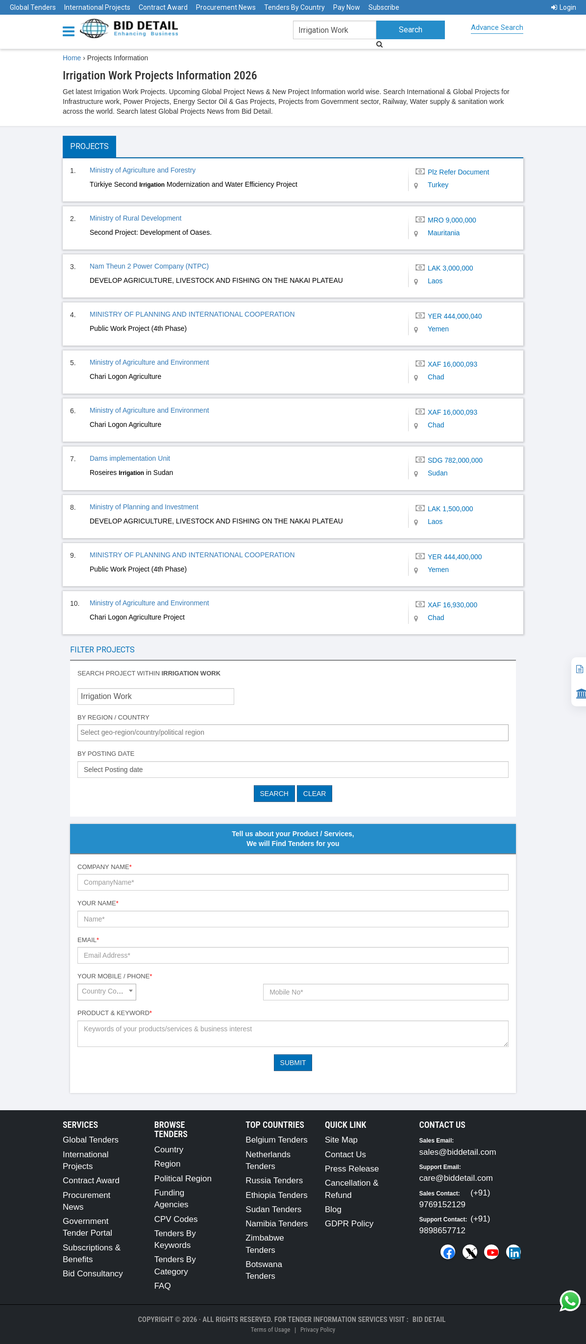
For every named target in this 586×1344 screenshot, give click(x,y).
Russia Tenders (274, 1180)
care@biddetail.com (456, 1178)
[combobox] (293, 732)
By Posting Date (106, 753)
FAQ (162, 1286)
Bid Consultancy (93, 1273)
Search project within (148, 673)
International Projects (97, 7)
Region (167, 1164)
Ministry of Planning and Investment (144, 507)
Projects (89, 146)
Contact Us (345, 1154)
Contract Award (163, 7)
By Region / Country (113, 717)
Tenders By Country (294, 7)
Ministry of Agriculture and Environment (149, 362)
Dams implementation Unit (130, 458)
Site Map (341, 1140)
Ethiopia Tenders (276, 1195)
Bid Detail (429, 1319)
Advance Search (497, 27)
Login (563, 7)
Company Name (104, 867)
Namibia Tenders (276, 1223)
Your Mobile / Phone (114, 976)
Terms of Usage (270, 1329)
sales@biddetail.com (457, 1152)
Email (88, 940)
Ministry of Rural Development (136, 218)
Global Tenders (33, 7)
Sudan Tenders (273, 1209)
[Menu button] (71, 30)
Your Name (98, 903)
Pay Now (346, 7)
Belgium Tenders (276, 1140)
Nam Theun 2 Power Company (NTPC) (149, 266)
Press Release (352, 1168)
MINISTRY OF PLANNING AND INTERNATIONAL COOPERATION (192, 314)
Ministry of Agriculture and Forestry (142, 170)
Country (169, 1149)
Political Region (183, 1178)
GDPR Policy (349, 1223)
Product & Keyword (114, 1013)
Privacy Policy (317, 1329)
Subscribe (383, 7)
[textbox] (295, 732)
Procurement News (226, 7)
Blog (333, 1209)
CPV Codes (176, 1219)
